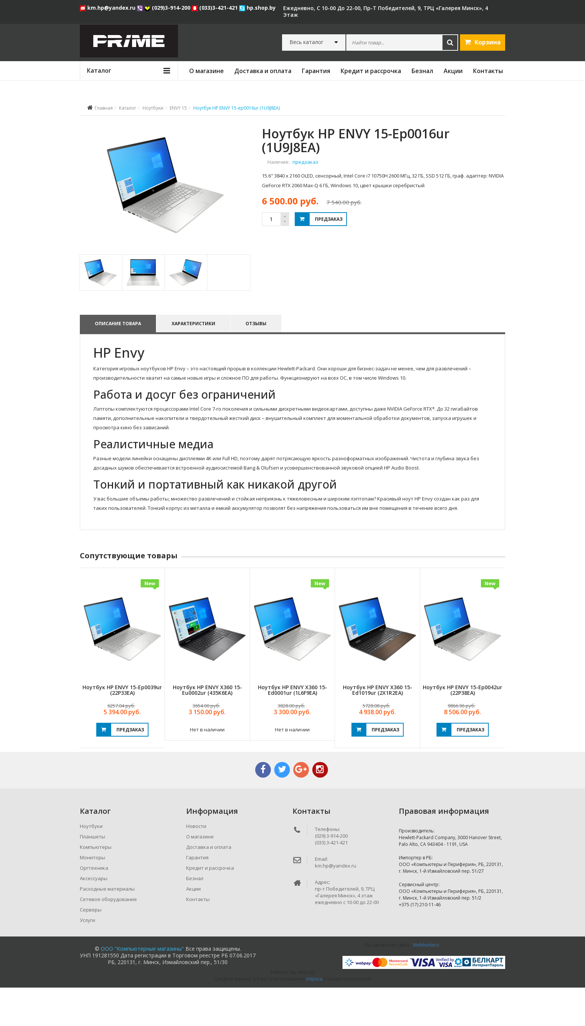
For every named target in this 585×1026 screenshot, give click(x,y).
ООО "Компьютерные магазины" (142, 987)
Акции (453, 71)
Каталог (127, 108)
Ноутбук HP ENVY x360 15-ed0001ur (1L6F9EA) (292, 728)
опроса (314, 1017)
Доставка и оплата (262, 71)
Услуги (87, 958)
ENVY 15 (178, 108)
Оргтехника (94, 906)
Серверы (90, 948)
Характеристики (194, 362)
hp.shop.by (257, 7)
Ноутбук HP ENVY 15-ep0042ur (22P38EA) (462, 728)
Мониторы (92, 895)
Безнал (422, 71)
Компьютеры (96, 885)
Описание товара (118, 362)
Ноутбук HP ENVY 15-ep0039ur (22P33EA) (122, 728)
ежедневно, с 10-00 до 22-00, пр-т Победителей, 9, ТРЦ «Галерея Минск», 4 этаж (385, 11)
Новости (196, 864)
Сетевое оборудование (108, 937)
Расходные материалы (107, 927)
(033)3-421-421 (215, 7)
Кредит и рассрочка (371, 71)
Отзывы (257, 362)
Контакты (488, 71)
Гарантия (316, 71)
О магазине (206, 71)
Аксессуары (93, 916)
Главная (104, 108)
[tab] (100, 311)
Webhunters (426, 983)
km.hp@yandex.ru (108, 7)
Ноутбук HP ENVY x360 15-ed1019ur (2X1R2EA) (377, 728)
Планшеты (92, 875)
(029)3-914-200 (168, 7)
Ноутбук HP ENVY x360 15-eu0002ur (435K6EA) (207, 728)
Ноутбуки (153, 108)
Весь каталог (306, 42)
